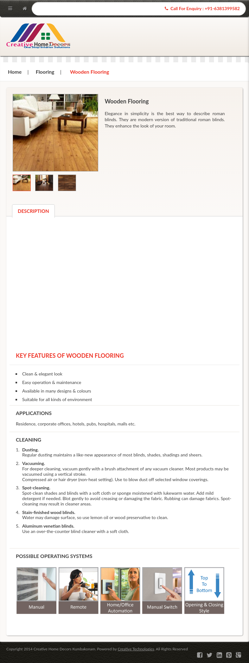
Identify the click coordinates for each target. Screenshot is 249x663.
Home (15, 72)
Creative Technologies (136, 649)
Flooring (45, 72)
